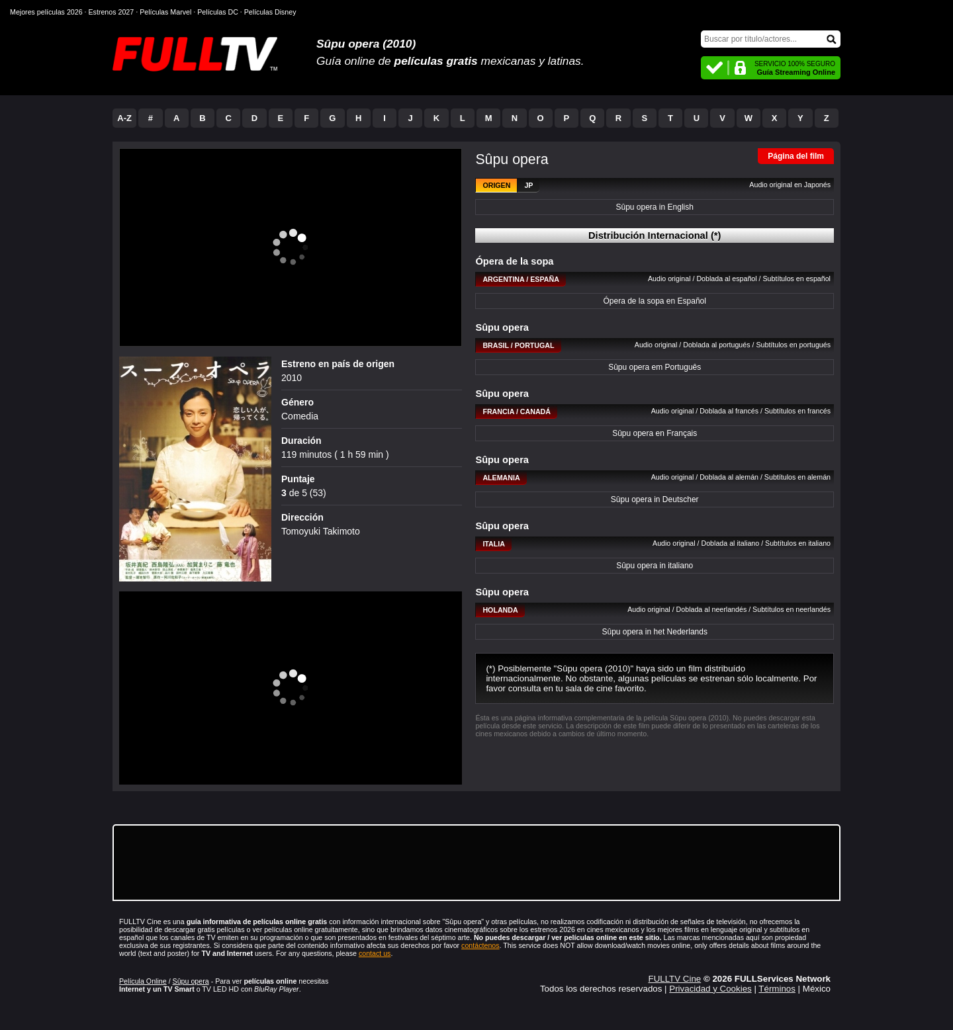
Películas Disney (270, 12)
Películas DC (217, 12)
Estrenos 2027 (111, 12)
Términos (776, 989)
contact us (375, 953)
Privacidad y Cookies (710, 989)
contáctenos (480, 945)
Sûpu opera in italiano (654, 565)
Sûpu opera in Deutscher (655, 499)
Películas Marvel (165, 12)
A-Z (124, 118)
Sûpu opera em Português (654, 367)
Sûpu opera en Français (654, 433)
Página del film (796, 156)
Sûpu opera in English (654, 207)
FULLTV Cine (674, 979)
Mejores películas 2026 (46, 12)
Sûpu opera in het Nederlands (654, 631)
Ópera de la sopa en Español (654, 301)
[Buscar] (770, 39)
